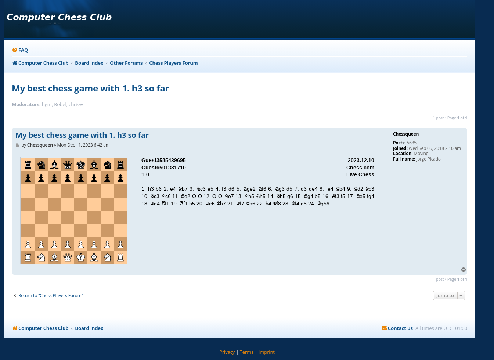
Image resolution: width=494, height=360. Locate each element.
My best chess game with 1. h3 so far (90, 88)
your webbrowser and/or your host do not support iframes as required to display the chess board (199, 208)
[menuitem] (20, 50)
